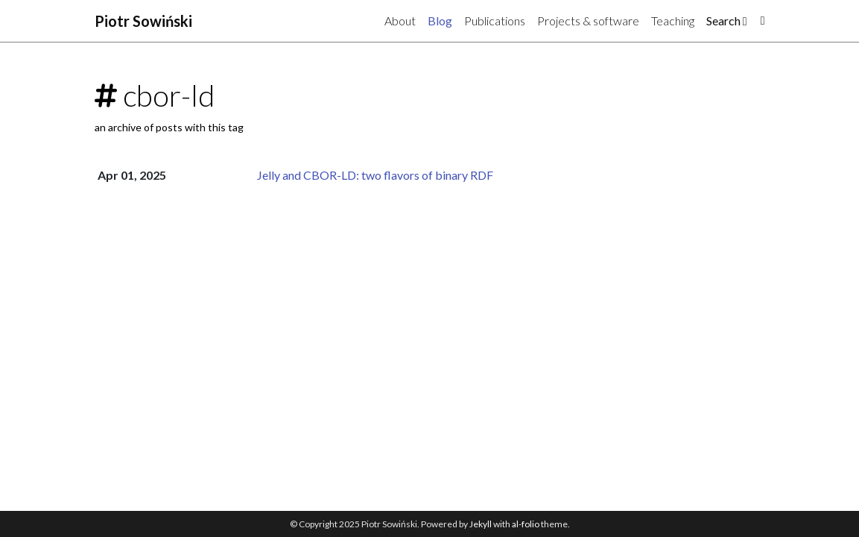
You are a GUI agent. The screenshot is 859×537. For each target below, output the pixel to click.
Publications (494, 20)
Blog (440, 20)
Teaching (672, 20)
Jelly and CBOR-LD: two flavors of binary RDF (375, 175)
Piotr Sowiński (143, 21)
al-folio (525, 524)
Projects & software (588, 20)
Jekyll (480, 524)
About (400, 20)
